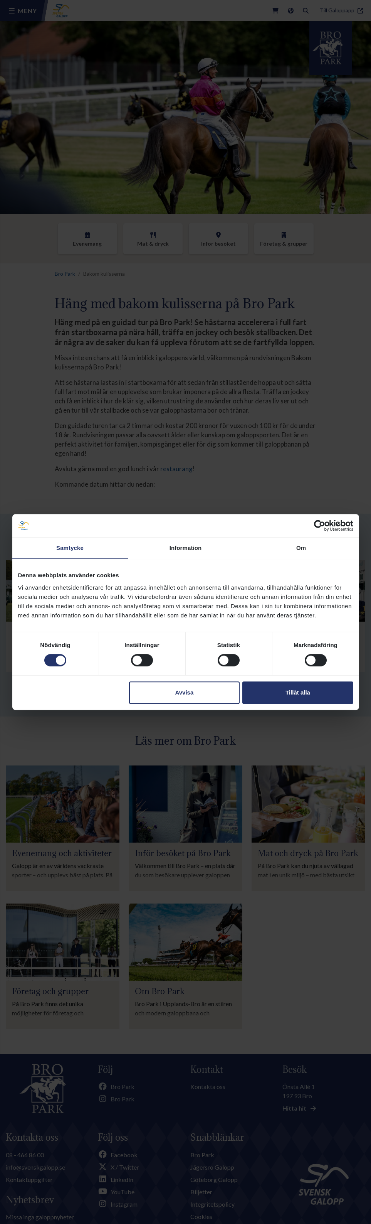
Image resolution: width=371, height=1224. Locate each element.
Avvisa (184, 692)
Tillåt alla (297, 692)
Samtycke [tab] (70, 548)
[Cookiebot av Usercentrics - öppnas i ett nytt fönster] (319, 525)
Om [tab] (301, 548)
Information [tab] (186, 548)
